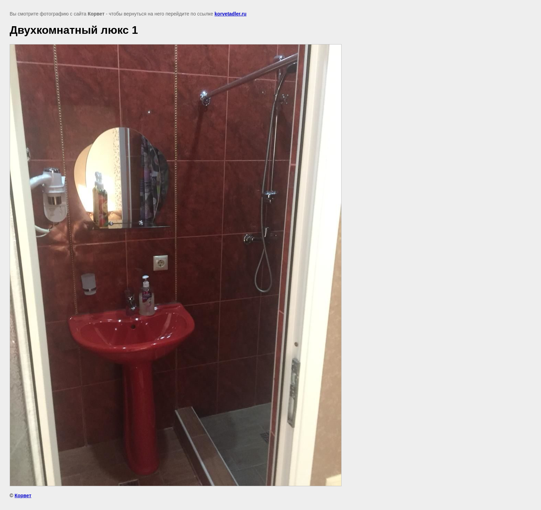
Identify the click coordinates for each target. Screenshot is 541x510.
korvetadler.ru (231, 14)
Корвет (22, 495)
